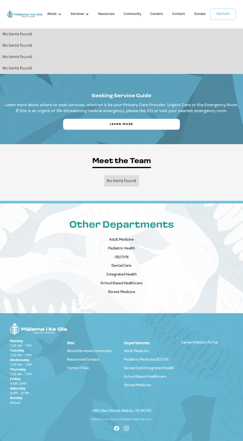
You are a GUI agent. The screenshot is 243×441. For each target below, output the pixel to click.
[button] (54, 14)
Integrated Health (121, 274)
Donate (200, 14)
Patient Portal (206, 343)
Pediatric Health (121, 248)
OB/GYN (121, 257)
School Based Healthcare (121, 283)
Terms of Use (78, 368)
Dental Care (121, 266)
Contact (178, 14)
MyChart (223, 14)
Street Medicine (121, 292)
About (51, 14)
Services (77, 14)
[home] (24, 14)
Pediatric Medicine (139, 360)
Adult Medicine (121, 240)
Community (132, 14)
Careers (156, 14)
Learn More (121, 124)
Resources (106, 14)
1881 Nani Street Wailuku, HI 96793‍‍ (121, 411)
